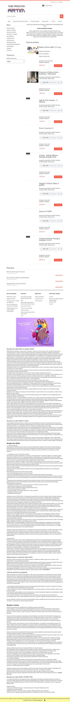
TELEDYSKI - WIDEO (12, 34)
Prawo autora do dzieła (26, 308)
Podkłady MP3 (10, 38)
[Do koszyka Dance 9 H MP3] (58, 232)
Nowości (9, 48)
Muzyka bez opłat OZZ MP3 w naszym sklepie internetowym (56, 300)
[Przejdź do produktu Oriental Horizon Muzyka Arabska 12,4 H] (32, 239)
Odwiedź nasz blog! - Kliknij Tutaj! (47, 360)
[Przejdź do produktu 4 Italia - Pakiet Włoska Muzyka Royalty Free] (32, 156)
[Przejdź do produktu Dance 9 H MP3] (32, 212)
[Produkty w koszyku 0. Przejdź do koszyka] (47, 5)
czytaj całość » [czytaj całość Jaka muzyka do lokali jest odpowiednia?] (59, 281)
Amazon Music (41, 32)
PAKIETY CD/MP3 (11, 30)
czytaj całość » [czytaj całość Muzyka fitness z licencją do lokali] (59, 287)
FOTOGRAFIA (10, 46)
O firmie (51, 296)
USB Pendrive (10, 40)
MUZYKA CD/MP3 (11, 32)
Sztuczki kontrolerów (26, 306)
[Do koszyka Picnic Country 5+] (58, 149)
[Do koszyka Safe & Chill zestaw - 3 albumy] (58, 121)
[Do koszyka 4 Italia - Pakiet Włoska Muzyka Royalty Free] (58, 177)
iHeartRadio (60, 32)
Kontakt (51, 304)
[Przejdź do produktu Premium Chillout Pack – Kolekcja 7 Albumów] (32, 77)
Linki (22, 315)
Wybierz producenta (11, 58)
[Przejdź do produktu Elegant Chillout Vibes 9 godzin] (32, 184)
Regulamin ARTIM (11, 298)
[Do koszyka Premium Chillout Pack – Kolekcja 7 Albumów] (58, 93)
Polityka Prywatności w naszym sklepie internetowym (12, 309)
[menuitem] (9, 21)
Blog (22, 300)
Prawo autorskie (25, 310)
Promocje (9, 50)
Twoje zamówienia (39, 296)
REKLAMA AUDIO (11, 42)
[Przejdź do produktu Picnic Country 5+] (32, 128)
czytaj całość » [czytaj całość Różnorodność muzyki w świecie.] (59, 275)
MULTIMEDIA (10, 36)
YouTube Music (34, 32)
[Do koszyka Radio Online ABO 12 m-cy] (58, 65)
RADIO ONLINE (11, 28)
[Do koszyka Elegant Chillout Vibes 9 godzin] (58, 205)
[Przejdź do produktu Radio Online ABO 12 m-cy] (32, 50)
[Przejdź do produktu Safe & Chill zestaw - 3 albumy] (32, 100)
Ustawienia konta (39, 298)
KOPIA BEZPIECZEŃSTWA (13, 44)
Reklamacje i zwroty (11, 296)
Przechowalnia (38, 300)
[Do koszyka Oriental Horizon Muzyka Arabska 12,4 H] (58, 260)
